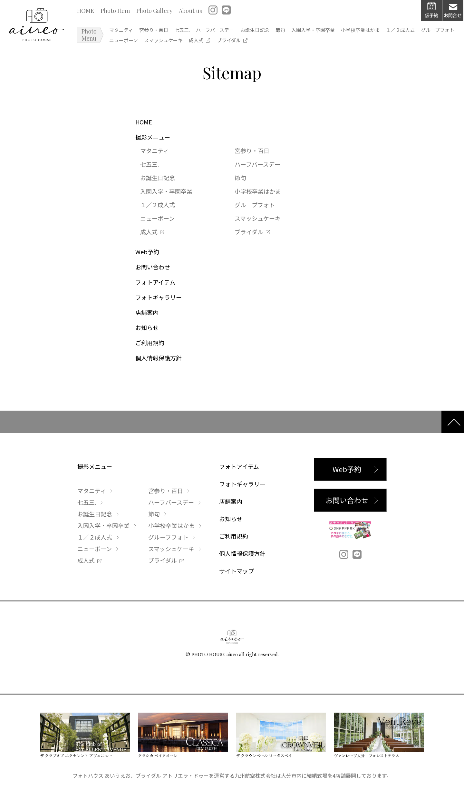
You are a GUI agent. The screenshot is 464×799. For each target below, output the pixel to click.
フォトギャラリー (158, 298)
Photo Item (116, 12)
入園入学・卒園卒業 (342, 31)
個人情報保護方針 (158, 358)
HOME (86, 12)
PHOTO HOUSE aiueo (214, 655)
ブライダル (269, 42)
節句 (305, 31)
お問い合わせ (152, 267)
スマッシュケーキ (204, 42)
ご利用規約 (149, 343)
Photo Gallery (155, 12)
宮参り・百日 (159, 31)
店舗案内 (147, 313)
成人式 (236, 42)
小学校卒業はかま (394, 31)
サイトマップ (236, 571)
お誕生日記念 (274, 31)
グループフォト (127, 42)
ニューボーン (164, 42)
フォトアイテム (155, 282)
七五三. (192, 31)
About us (191, 12)
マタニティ (122, 31)
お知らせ (147, 328)
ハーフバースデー (230, 31)
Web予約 (147, 252)
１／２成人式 (438, 31)
